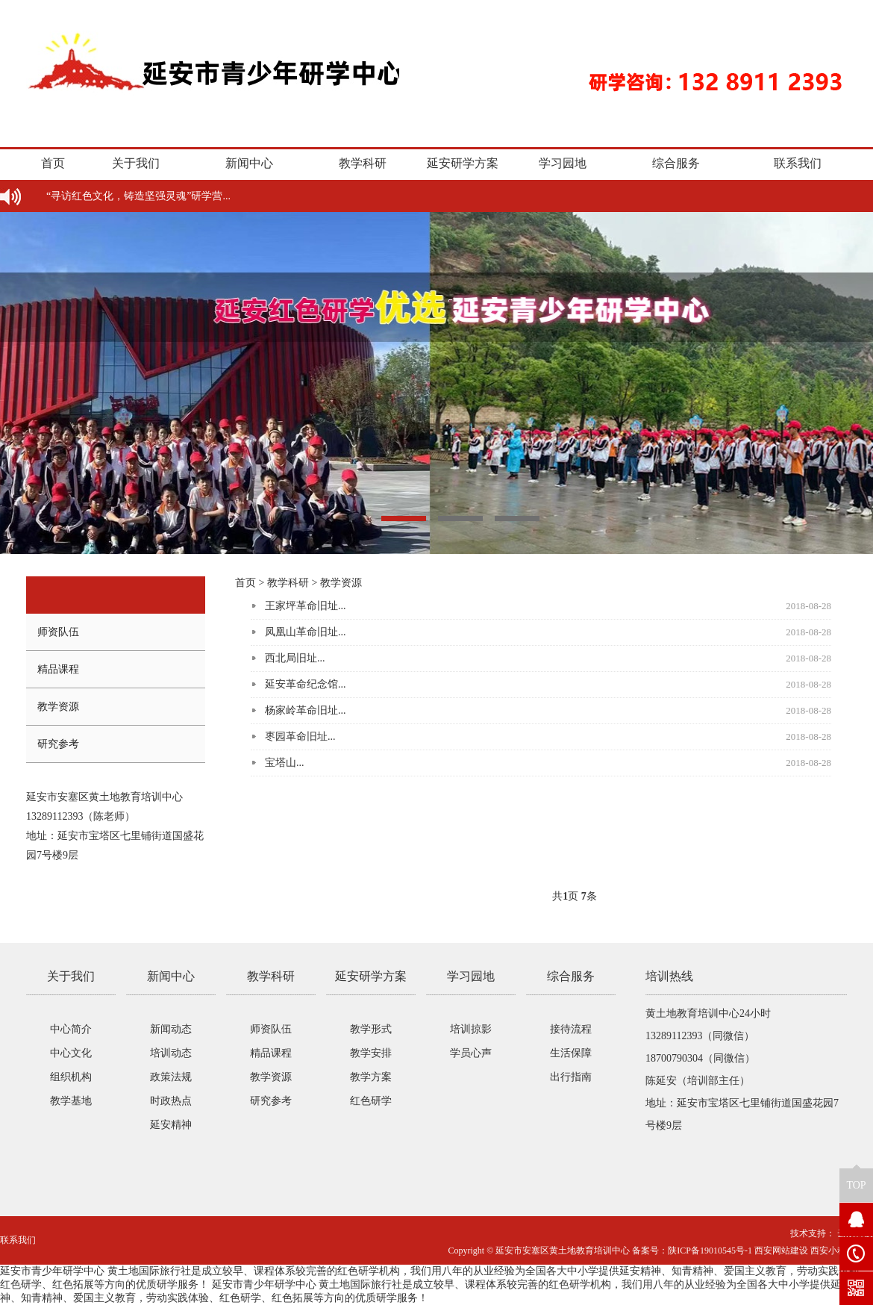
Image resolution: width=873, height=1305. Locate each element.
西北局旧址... (295, 658)
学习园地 (562, 163)
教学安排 (371, 1053)
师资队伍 (58, 632)
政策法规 (171, 1077)
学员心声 (471, 1053)
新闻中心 (249, 163)
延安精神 (171, 1124)
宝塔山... (284, 762)
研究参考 (58, 744)
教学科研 (363, 163)
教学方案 (371, 1077)
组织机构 (71, 1077)
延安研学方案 (462, 163)
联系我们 (798, 163)
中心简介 (71, 1029)
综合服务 (676, 163)
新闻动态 (171, 1029)
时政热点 (171, 1100)
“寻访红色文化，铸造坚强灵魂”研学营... (138, 196)
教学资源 (58, 706)
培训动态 (171, 1053)
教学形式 (371, 1029)
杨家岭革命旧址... (305, 710)
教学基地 (71, 1100)
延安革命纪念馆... (305, 684)
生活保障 (571, 1053)
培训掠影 (471, 1029)
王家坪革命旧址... (305, 605)
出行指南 (571, 1077)
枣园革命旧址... (300, 736)
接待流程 (571, 1029)
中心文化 (71, 1053)
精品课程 (58, 669)
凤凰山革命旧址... (305, 632)
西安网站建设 (781, 1250)
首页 (53, 163)
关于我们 (136, 163)
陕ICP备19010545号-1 (710, 1250)
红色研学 (371, 1100)
